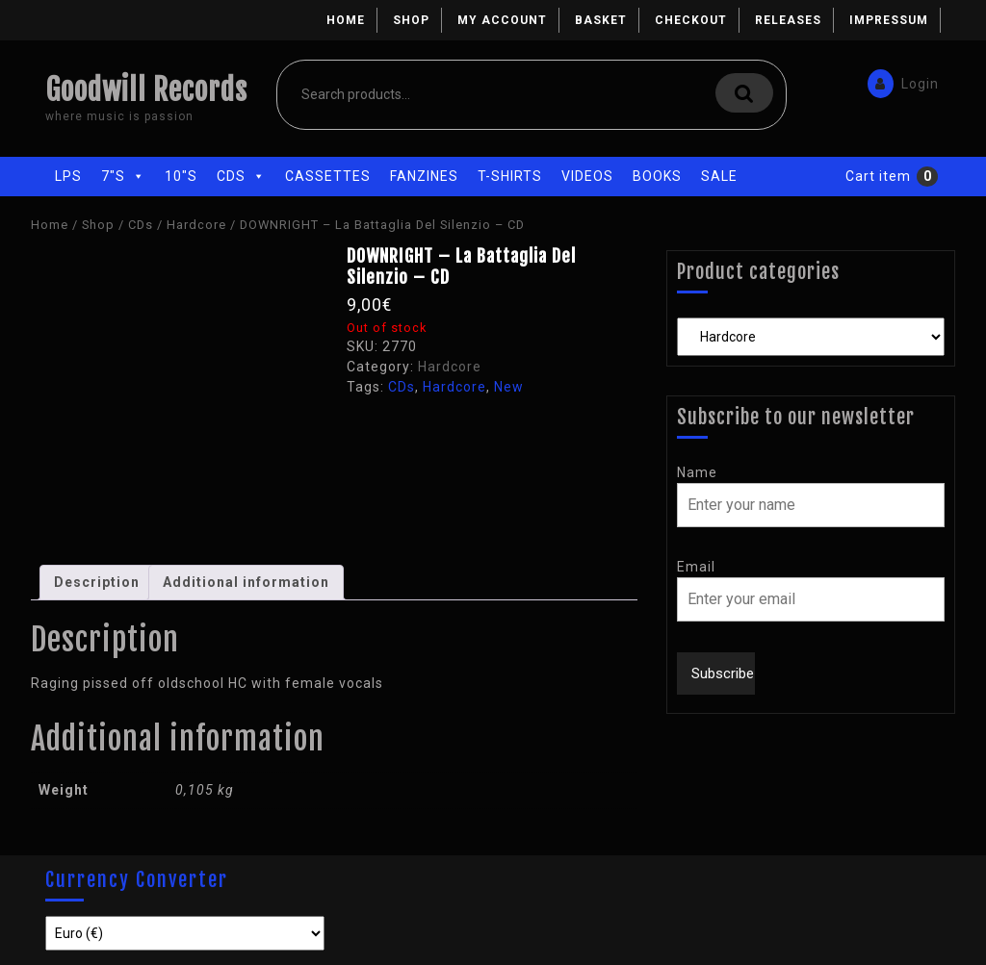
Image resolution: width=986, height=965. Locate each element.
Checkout (691, 20)
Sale (719, 176)
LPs (68, 176)
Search (744, 93)
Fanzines (424, 176)
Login (902, 80)
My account (502, 20)
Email (696, 566)
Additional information (246, 582)
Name (697, 472)
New (509, 386)
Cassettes (328, 176)
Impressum (888, 20)
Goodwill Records (146, 90)
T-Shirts (510, 176)
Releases (788, 20)
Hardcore (196, 224)
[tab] (96, 582)
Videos (587, 176)
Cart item (878, 176)
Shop (411, 20)
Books (657, 176)
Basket (601, 20)
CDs (241, 176)
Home (345, 20)
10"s (181, 176)
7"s (123, 176)
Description (97, 582)
